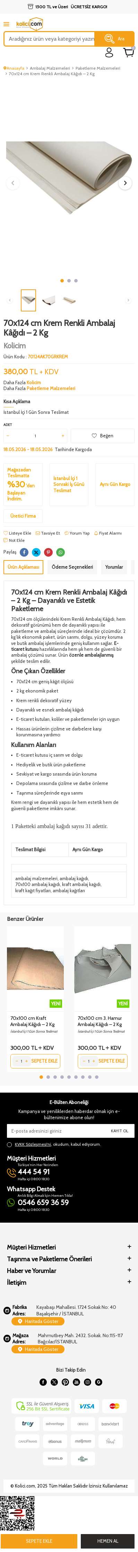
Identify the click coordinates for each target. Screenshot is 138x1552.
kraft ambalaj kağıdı (81, 884)
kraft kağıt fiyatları (33, 890)
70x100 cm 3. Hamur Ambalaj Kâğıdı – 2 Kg (100, 1021)
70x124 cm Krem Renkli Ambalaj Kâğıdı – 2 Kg (52, 73)
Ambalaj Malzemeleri (50, 68)
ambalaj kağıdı (74, 878)
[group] (69, 178)
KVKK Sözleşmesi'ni (33, 1144)
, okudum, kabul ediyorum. (54, 1144)
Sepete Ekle (39, 1541)
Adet (7, 424)
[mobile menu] (6, 24)
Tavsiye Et (48, 533)
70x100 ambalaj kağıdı (37, 884)
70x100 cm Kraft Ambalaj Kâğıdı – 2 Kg (32, 1021)
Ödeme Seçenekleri (72, 567)
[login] (109, 53)
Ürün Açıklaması (23, 567)
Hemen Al (107, 1541)
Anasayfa (13, 68)
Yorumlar (114, 567)
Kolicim (14, 345)
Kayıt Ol (119, 1130)
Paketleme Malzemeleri (98, 68)
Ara (114, 39)
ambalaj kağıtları (69, 890)
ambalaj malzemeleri (36, 878)
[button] (62, 280)
